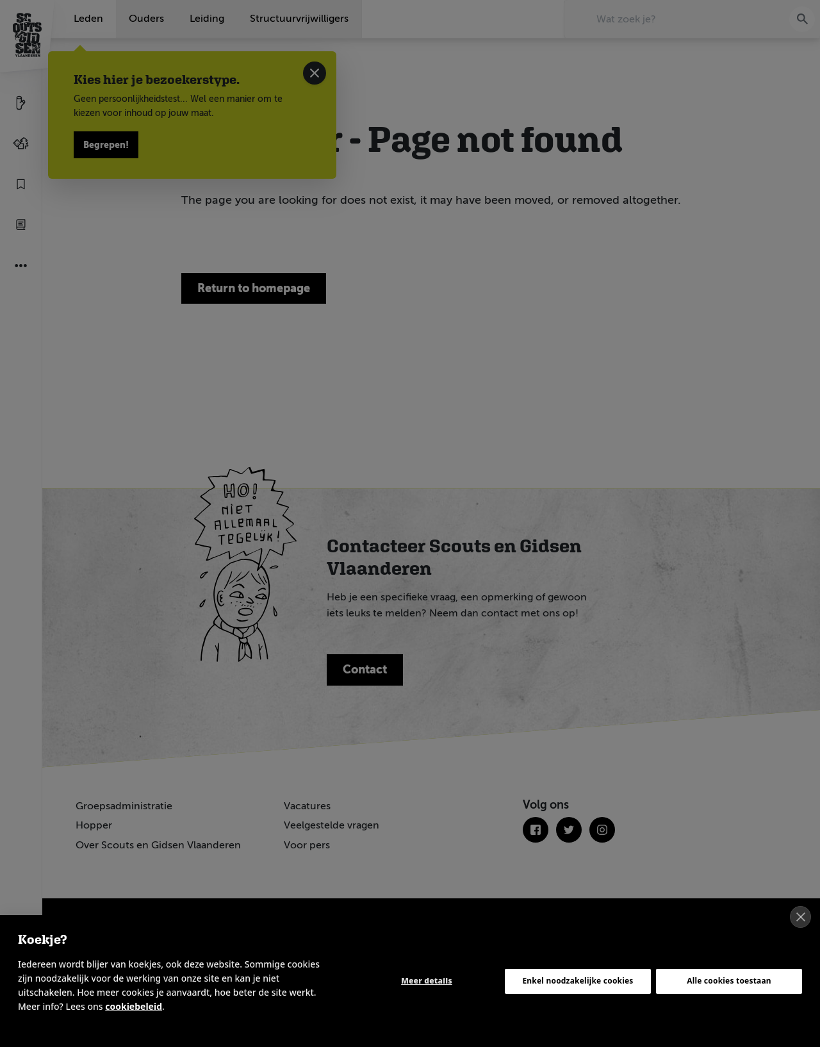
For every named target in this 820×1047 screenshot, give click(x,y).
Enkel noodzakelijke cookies (577, 980)
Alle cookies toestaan (729, 980)
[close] (800, 917)
